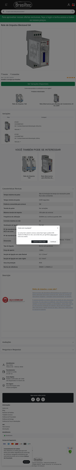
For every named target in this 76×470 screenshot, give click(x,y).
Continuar (53, 242)
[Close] (57, 228)
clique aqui (53, 235)
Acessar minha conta (39, 242)
